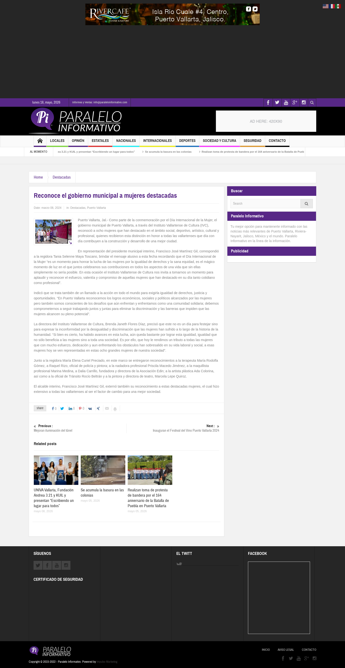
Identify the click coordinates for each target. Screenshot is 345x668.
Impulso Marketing (107, 662)
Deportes (187, 143)
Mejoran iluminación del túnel (80, 428)
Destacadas (62, 177)
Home (38, 177)
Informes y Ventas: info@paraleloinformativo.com (99, 102)
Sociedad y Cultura (219, 143)
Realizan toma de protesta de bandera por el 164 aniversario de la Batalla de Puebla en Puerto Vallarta (274, 151)
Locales (57, 143)
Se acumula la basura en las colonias (177, 151)
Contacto (277, 143)
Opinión (78, 143)
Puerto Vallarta (96, 207)
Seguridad (252, 143)
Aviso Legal (286, 650)
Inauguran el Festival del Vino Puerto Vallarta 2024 (173, 428)
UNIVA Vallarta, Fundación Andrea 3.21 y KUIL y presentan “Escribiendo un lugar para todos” (86, 151)
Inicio (266, 650)
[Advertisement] (172, 61)
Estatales (100, 143)
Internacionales (157, 143)
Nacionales (126, 143)
